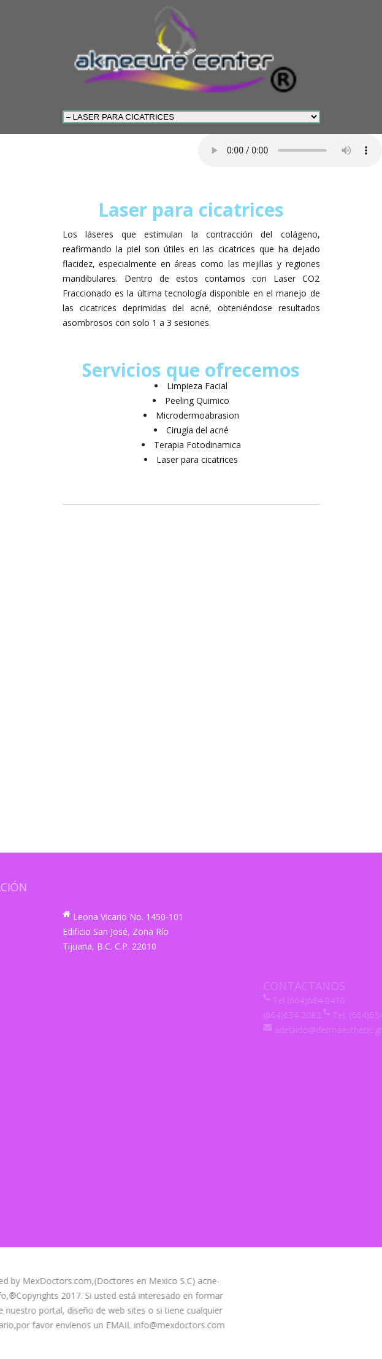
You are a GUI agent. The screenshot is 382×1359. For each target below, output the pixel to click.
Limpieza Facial (197, 386)
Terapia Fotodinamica (197, 445)
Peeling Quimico (197, 400)
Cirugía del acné (197, 430)
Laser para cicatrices (197, 459)
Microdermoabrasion (197, 415)
